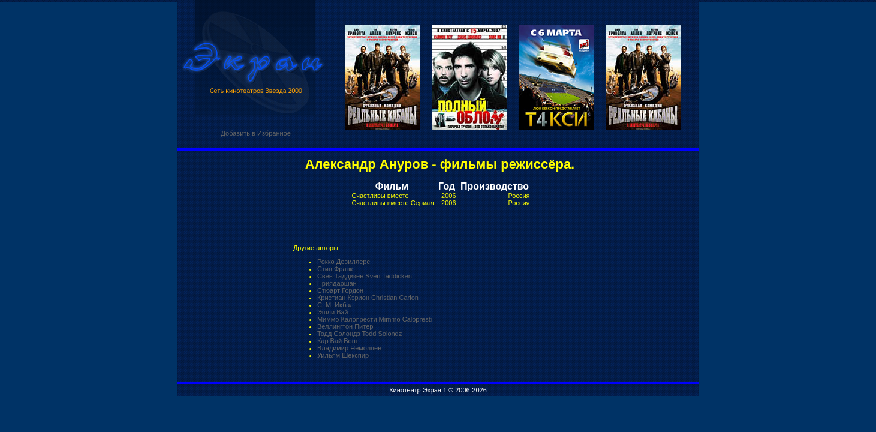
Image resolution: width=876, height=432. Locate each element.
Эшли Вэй (332, 312)
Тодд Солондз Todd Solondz (359, 333)
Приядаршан (337, 283)
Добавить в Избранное (255, 133)
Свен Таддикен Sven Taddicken (364, 276)
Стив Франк (335, 268)
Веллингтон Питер (345, 326)
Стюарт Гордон (340, 290)
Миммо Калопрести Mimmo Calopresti (374, 319)
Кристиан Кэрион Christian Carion (368, 297)
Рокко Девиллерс (343, 261)
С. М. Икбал (335, 304)
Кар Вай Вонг (337, 340)
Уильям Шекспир (343, 355)
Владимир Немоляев (349, 348)
